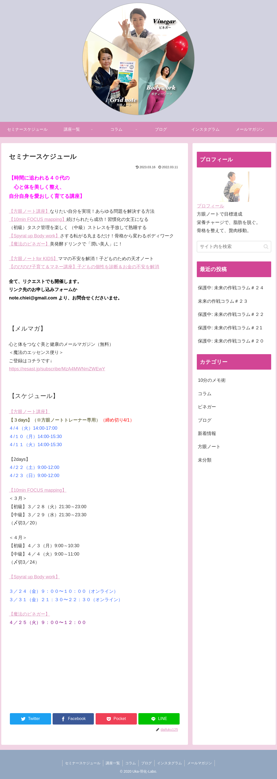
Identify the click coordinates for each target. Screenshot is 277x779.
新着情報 (207, 433)
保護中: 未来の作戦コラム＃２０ (231, 341)
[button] (266, 247)
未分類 (204, 460)
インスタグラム (169, 763)
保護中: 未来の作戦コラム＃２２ (231, 314)
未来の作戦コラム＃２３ (223, 301)
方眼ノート (209, 446)
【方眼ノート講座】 (29, 211)
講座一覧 (113, 763)
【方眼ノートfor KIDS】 (33, 258)
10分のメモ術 (212, 380)
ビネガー (207, 406)
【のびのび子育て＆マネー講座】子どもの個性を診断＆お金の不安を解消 (84, 266)
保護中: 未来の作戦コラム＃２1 (230, 327)
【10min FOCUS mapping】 (37, 490)
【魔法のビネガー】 (29, 243)
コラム (204, 393)
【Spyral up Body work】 (34, 235)
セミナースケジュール (82, 763)
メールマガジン (199, 763)
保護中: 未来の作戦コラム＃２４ (231, 287)
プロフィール (210, 205)
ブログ (204, 420)
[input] (234, 246)
